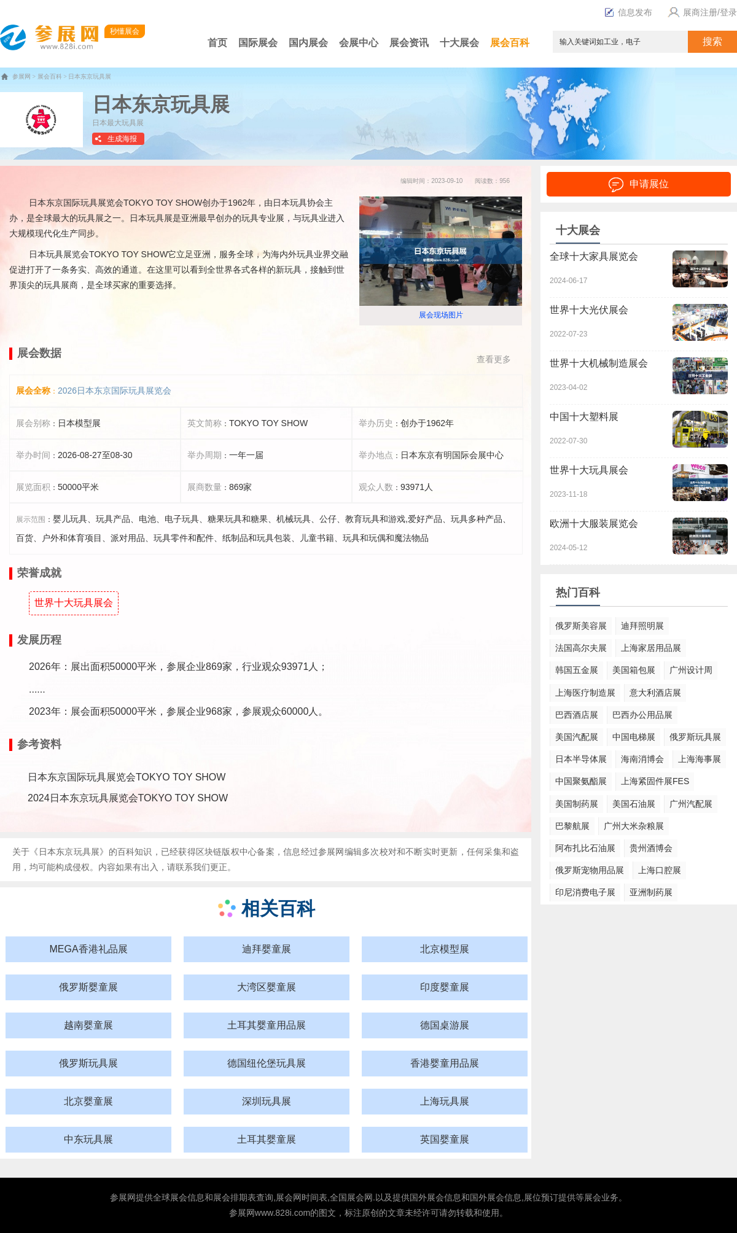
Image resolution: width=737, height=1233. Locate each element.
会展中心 (358, 42)
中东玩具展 (88, 1139)
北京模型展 (444, 949)
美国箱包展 (633, 670)
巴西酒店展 (576, 715)
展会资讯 (409, 42)
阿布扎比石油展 (585, 848)
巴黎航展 (572, 826)
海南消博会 (642, 759)
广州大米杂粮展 (634, 826)
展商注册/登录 (701, 12)
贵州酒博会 (651, 848)
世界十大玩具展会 (73, 602)
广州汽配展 (690, 804)
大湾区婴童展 (266, 987)
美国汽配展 (576, 737)
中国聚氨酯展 (581, 781)
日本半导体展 (581, 759)
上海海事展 (699, 759)
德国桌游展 (444, 1025)
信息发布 (628, 12)
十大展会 (459, 42)
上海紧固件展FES (655, 781)
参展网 (21, 76)
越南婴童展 (88, 1025)
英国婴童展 (444, 1139)
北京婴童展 (88, 1101)
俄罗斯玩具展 (88, 1063)
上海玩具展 (444, 1101)
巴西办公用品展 (642, 715)
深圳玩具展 (266, 1101)
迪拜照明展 (642, 626)
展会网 (289, 1197)
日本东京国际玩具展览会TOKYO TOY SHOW (126, 777)
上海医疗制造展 (585, 693)
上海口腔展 (659, 870)
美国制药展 (576, 804)
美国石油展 (633, 804)
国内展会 (308, 42)
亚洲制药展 (651, 892)
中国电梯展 (633, 737)
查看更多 (494, 359)
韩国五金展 (576, 670)
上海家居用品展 (651, 648)
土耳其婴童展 (266, 1139)
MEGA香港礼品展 (88, 949)
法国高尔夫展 (581, 648)
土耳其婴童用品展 (266, 1025)
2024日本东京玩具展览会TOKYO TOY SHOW (128, 798)
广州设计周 (690, 670)
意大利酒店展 (655, 693)
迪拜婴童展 (266, 949)
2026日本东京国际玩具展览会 (114, 390)
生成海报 (122, 138)
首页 (217, 42)
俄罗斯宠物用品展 (589, 870)
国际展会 (258, 42)
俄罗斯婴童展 (88, 987)
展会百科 (509, 42)
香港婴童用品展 (444, 1063)
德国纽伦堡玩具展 (266, 1063)
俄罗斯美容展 (581, 626)
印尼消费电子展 (585, 892)
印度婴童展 (444, 987)
